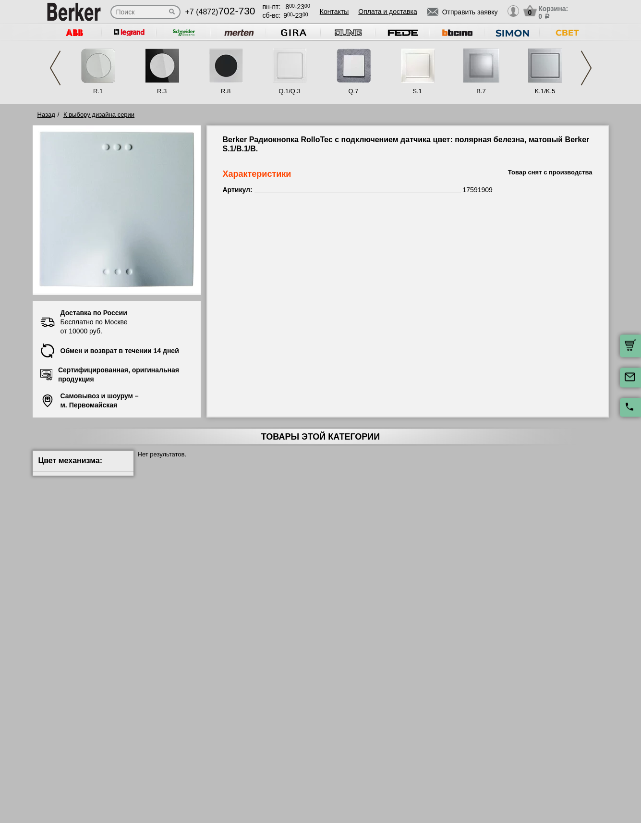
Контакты (334, 11)
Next (586, 68)
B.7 (481, 91)
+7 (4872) (220, 12)
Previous (55, 68)
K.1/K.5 (545, 91)
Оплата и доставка (387, 11)
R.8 (225, 91)
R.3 (162, 91)
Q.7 (354, 91)
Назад (46, 114)
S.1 (417, 91)
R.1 (98, 91)
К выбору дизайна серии (98, 114)
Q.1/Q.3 (289, 91)
